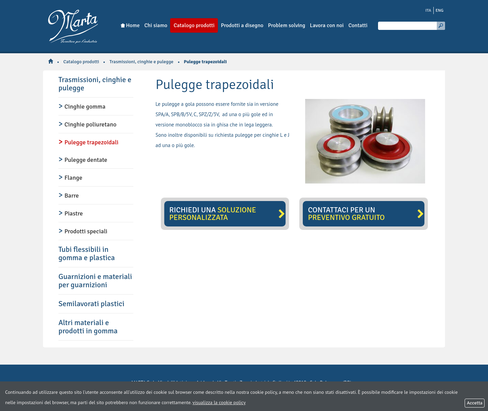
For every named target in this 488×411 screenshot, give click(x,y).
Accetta (475, 403)
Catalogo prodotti (81, 62)
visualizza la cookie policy (219, 402)
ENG (440, 10)
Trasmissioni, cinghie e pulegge (142, 62)
